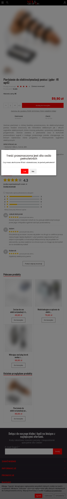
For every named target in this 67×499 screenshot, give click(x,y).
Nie (33, 171)
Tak (24, 171)
